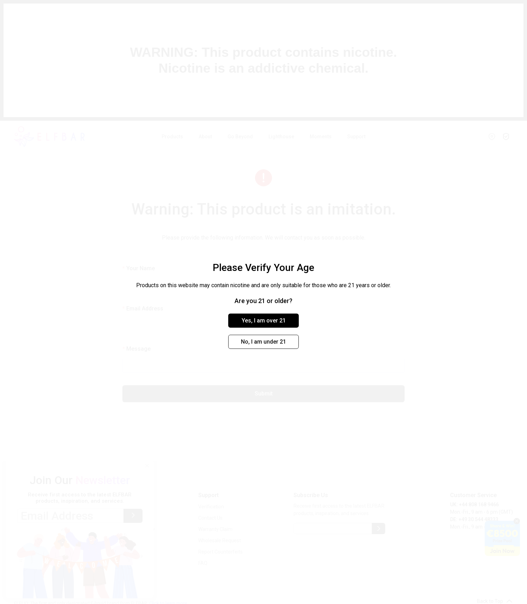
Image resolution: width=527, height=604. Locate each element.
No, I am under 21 (263, 341)
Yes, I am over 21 (264, 320)
